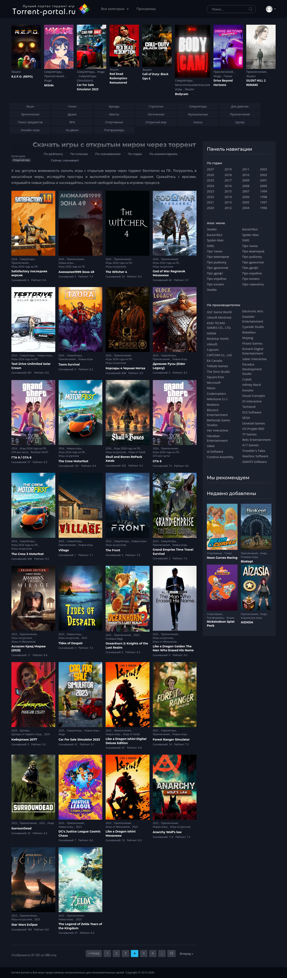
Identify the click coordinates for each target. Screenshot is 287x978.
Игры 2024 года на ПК (24, 266)
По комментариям (163, 154)
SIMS (210, 246)
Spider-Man (215, 240)
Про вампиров (218, 256)
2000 (263, 186)
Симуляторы (53, 72)
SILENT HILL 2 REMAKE (256, 82)
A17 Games (250, 445)
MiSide (49, 85)
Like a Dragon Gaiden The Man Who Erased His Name (173, 648)
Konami (247, 390)
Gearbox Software (255, 456)
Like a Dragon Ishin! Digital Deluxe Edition (126, 741)
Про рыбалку (217, 262)
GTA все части (20, 452)
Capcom (213, 349)
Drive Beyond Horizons (223, 82)
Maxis (211, 388)
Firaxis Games (252, 343)
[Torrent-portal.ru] (51, 9)
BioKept (247, 561)
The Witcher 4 (116, 272)
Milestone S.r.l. (217, 399)
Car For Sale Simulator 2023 (87, 87)
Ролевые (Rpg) (114, 639)
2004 (245, 208)
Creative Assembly (220, 457)
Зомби (212, 229)
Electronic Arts (252, 311)
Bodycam (181, 94)
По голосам (79, 154)
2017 (228, 180)
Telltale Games (217, 366)
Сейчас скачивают (65, 160)
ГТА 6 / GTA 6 (21, 457)
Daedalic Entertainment (252, 318)
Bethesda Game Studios (218, 422)
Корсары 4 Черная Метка (125, 368)
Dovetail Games (253, 423)
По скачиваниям (108, 154)
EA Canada (214, 360)
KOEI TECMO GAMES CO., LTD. (219, 325)
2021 (210, 202)
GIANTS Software (254, 462)
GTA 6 (157, 461)
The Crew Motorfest (73, 461)
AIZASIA (247, 622)
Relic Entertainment (256, 440)
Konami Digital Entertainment (252, 351)
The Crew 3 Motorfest (27, 554)
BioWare (213, 404)
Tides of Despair (71, 643)
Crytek (247, 379)
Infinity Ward (251, 385)
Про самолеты (253, 284)
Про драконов (217, 267)
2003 (263, 169)
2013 (228, 202)
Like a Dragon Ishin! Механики (121, 833)
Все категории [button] (113, 9)
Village (64, 550)
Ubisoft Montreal (219, 317)
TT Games (249, 434)
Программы (146, 9)
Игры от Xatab (137, 452)
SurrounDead (21, 828)
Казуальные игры (251, 618)
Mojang (247, 338)
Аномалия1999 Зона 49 (76, 272)
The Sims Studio (218, 371)
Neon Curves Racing (222, 558)
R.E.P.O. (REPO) (22, 76)
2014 (228, 197)
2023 (62, 541)
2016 (228, 186)
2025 (210, 180)
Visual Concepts (253, 396)
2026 (210, 175)
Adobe (211, 333)
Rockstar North (39, 452)
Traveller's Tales (253, 451)
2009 (245, 180)
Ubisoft (212, 344)
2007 (245, 191)
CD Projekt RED (253, 429)
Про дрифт (215, 273)
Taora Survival (69, 364)
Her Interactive (217, 430)
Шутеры (25, 730)
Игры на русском (116, 266)
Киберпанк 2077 (24, 739)
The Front (113, 550)
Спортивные (215, 553)
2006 (245, 197)
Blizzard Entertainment (217, 412)
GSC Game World (219, 312)
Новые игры (66, 263)
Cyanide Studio (253, 327)
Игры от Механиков (23, 641)
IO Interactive (252, 401)
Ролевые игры (249, 557)
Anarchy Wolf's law (167, 832)
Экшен (16, 72)
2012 (228, 208)
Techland (249, 407)
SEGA (246, 418)
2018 (228, 175)
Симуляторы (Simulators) (86, 78)
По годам (135, 154)
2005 (245, 202)
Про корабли (216, 278)
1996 (263, 208)
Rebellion (249, 332)
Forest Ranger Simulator (171, 739)
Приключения (54, 76)
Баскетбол (214, 235)
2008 (245, 186)
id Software (215, 451)
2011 (245, 169)
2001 (263, 180)
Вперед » (186, 953)
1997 (263, 202)
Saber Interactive (254, 359)
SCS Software (251, 412)
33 (171, 953)
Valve (211, 446)
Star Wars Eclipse (24, 925)
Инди (48, 80)
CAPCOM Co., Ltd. (219, 355)
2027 (210, 169)
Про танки (214, 251)
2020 (210, 208)
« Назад (94, 953)
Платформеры (216, 618)
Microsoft (214, 382)
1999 (263, 191)
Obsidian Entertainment (217, 438)
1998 (263, 197)
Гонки (228, 76)
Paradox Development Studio (252, 369)
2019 (228, 169)
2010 (245, 175)
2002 (263, 175)
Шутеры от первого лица (26, 734)
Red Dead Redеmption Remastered (118, 78)
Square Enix (215, 377)
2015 (228, 191)
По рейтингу (53, 154)
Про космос (215, 284)
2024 (14, 259)
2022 (42, 823)
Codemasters (216, 393)
